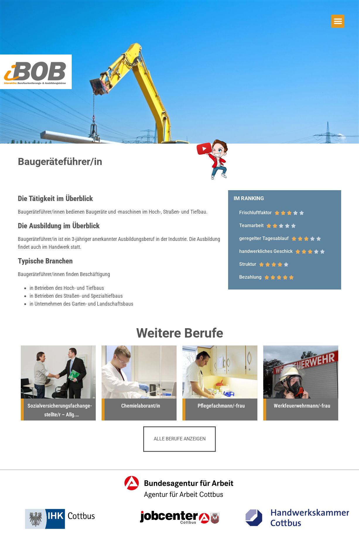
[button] (337, 21)
